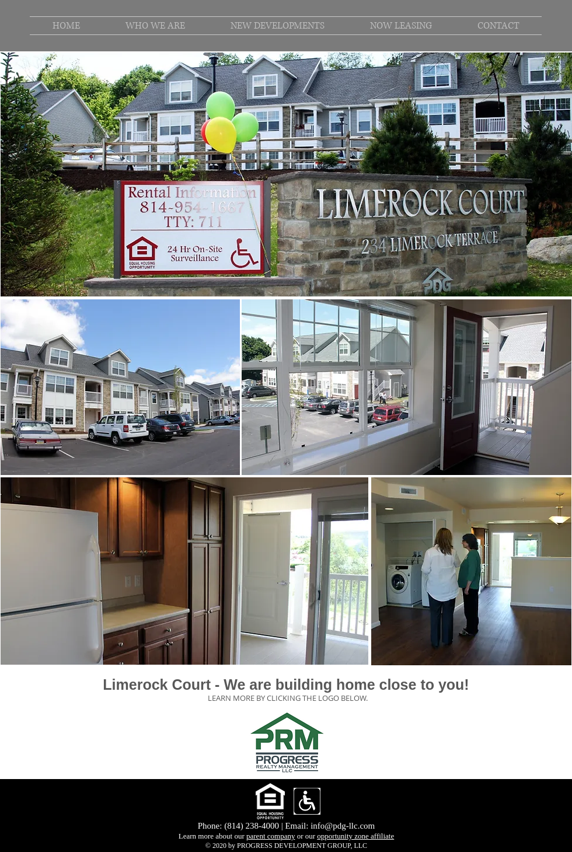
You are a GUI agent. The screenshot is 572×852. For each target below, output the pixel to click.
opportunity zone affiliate (355, 836)
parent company (270, 836)
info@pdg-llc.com (343, 825)
